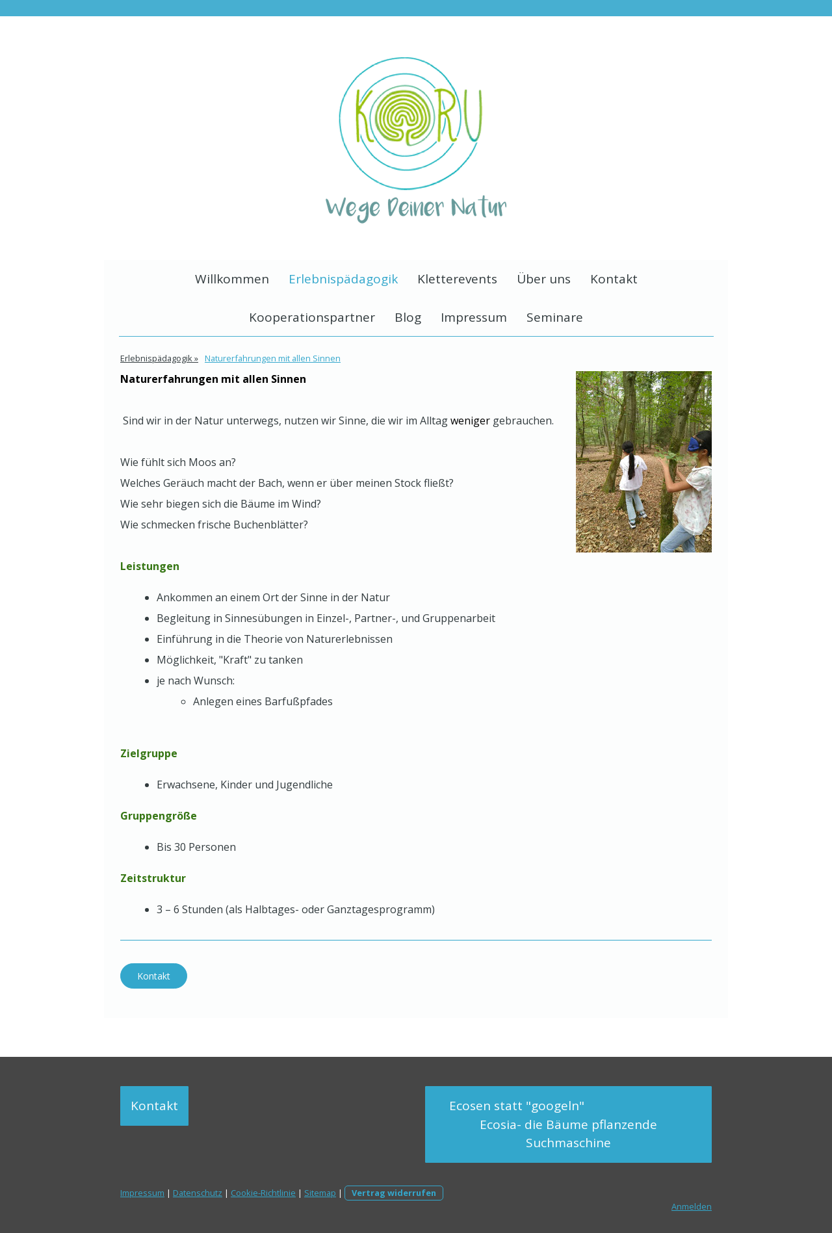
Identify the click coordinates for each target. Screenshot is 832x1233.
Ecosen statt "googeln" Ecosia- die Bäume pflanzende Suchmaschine (568, 1124)
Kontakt (614, 278)
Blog (408, 317)
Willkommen (232, 278)
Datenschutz (197, 1193)
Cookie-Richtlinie (263, 1193)
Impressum (474, 317)
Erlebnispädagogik (343, 278)
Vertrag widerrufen (394, 1193)
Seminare (554, 317)
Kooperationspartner (312, 317)
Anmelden (691, 1206)
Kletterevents (457, 278)
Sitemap (320, 1193)
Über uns (544, 278)
